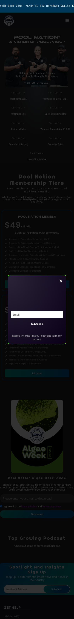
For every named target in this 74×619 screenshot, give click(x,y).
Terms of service (51, 506)
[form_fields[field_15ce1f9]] (1, 506)
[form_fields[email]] (37, 498)
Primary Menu (67, 20)
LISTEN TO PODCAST (37, 82)
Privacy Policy (29, 506)
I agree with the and (32, 506)
